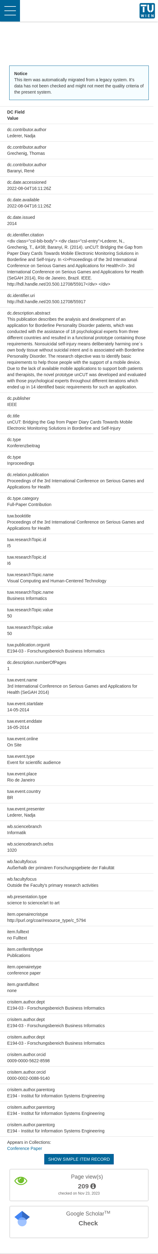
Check (88, 1223)
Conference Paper (24, 1148)
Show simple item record (79, 1159)
